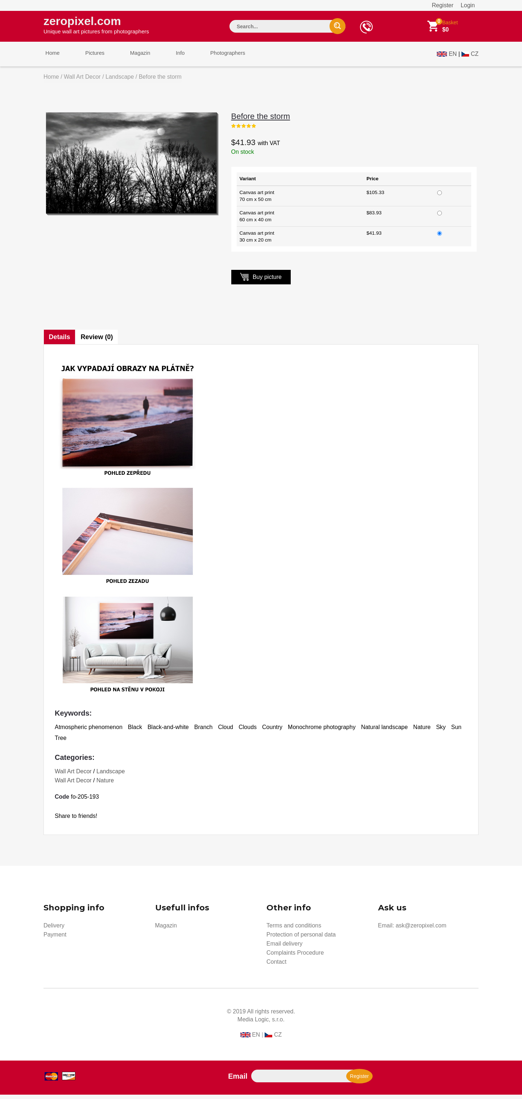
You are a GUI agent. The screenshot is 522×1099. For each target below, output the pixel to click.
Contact (276, 966)
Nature (105, 785)
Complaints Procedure (295, 957)
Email (237, 1080)
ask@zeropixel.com (420, 930)
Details (59, 341)
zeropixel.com (96, 25)
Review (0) (98, 341)
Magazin (131, 57)
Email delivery (284, 948)
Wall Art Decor (82, 81)
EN (453, 57)
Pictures (89, 57)
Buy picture (261, 281)
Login (468, 5)
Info (168, 57)
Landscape (119, 81)
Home (51, 57)
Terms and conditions (293, 930)
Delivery (54, 930)
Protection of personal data (301, 939)
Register (442, 5)
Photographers (212, 57)
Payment (55, 939)
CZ (474, 57)
